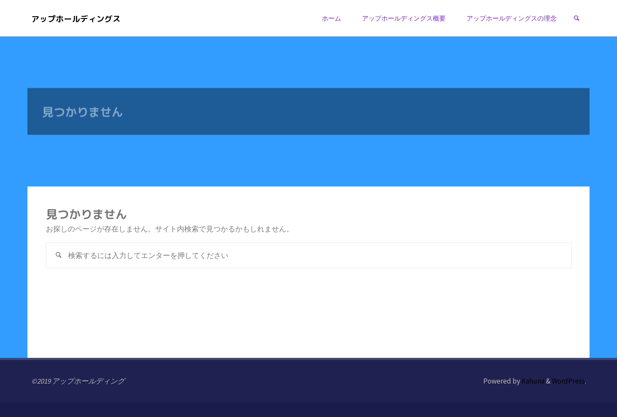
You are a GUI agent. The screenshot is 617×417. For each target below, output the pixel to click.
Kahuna (532, 381)
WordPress (568, 381)
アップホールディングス (76, 18)
